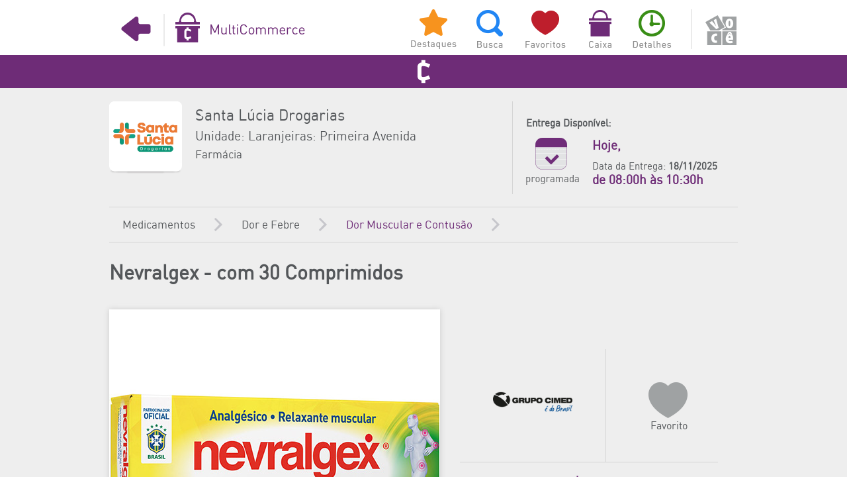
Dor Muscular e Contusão (409, 225)
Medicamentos (158, 225)
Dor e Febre (271, 225)
